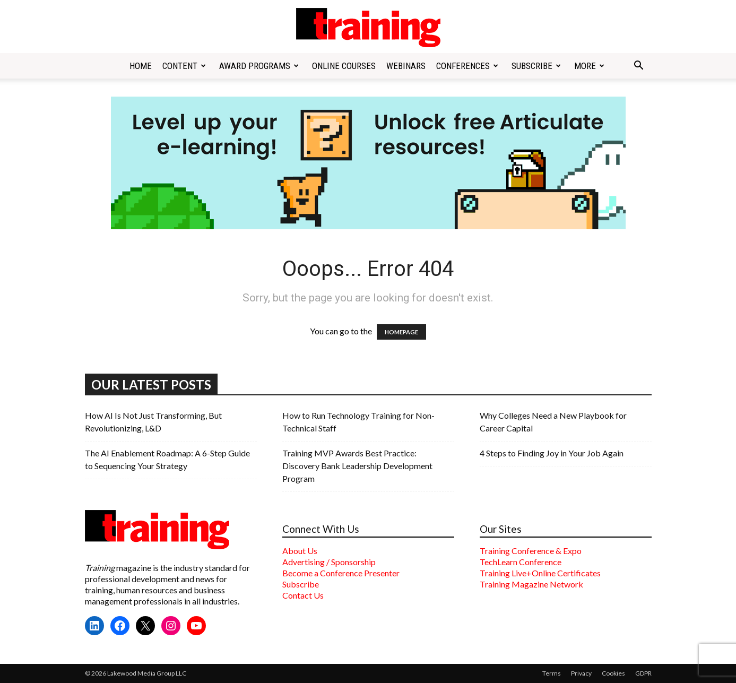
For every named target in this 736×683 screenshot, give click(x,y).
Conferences (467, 65)
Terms (551, 673)
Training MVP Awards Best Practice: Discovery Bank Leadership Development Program (357, 465)
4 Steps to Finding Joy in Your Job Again (552, 453)
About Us (299, 551)
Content (184, 65)
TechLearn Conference (520, 562)
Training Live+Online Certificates (540, 573)
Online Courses (344, 65)
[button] (639, 66)
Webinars (406, 65)
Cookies (613, 673)
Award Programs (259, 65)
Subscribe (536, 65)
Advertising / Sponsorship (329, 562)
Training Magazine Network (531, 584)
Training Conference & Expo (531, 551)
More (589, 65)
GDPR (643, 673)
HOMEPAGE (401, 331)
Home (140, 65)
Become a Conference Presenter (341, 573)
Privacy (581, 673)
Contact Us (303, 595)
